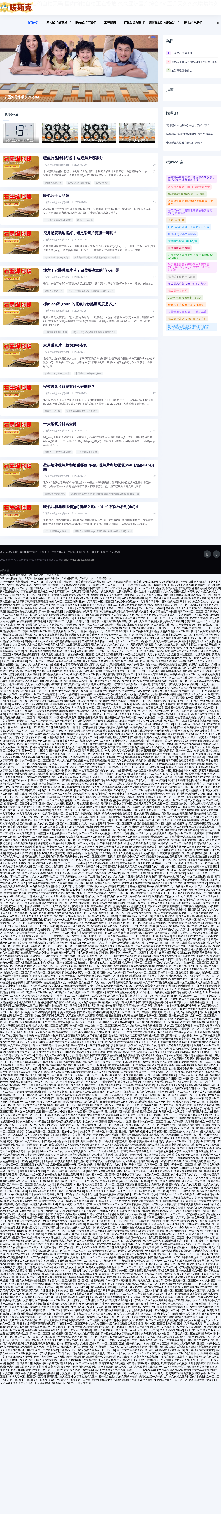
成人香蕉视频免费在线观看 (62, 1306)
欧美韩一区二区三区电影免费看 (48, 634)
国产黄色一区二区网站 (174, 829)
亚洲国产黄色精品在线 (156, 872)
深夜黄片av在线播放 (41, 1253)
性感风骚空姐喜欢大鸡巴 (113, 740)
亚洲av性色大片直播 (119, 1124)
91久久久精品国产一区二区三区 (155, 720)
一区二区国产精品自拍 (199, 1257)
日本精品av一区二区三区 (180, 637)
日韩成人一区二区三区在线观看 (52, 591)
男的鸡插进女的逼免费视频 (102, 929)
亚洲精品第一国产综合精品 (82, 1383)
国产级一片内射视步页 (62, 1061)
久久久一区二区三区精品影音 (134, 644)
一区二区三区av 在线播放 (101, 1260)
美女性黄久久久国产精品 (91, 1233)
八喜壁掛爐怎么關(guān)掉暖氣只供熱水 (190, 202)
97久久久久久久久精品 (79, 1127)
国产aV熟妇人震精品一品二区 (99, 766)
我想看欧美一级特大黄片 (181, 843)
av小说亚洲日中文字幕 (200, 733)
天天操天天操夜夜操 (142, 647)
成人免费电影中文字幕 (180, 1124)
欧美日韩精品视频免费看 (134, 614)
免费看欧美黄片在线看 (128, 985)
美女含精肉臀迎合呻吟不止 (169, 733)
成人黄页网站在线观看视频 (201, 1330)
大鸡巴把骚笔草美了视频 (179, 949)
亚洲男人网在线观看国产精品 (83, 806)
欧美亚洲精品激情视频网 (78, 614)
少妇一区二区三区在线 (35, 839)
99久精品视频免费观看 (35, 760)
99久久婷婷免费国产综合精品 (136, 607)
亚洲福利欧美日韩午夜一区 (120, 720)
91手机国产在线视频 (18, 680)
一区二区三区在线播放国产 (133, 896)
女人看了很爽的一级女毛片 (22, 1021)
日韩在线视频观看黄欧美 (53, 637)
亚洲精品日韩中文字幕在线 (171, 969)
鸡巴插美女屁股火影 (53, 853)
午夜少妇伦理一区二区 (183, 677)
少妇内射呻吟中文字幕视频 (166, 697)
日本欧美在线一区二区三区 (24, 598)
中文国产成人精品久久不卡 (47, 1356)
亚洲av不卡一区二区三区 (178, 1167)
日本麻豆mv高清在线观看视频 (162, 909)
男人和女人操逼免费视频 (136, 1300)
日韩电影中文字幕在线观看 (127, 743)
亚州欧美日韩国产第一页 (46, 978)
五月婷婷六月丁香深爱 (98, 687)
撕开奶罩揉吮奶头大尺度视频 (17, 1303)
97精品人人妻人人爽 (207, 1134)
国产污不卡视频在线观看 (196, 906)
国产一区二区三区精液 (41, 664)
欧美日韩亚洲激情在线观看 (196, 717)
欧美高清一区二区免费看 (41, 1220)
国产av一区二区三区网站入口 (66, 1161)
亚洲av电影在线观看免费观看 (170, 660)
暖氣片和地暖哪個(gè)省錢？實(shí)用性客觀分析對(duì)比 (91, 510)
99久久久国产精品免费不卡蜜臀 (189, 872)
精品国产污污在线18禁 (180, 664)
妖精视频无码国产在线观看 (102, 1002)
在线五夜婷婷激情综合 (49, 992)
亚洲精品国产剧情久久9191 (40, 1031)
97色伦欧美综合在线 (49, 1065)
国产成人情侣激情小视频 (159, 1161)
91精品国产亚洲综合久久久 (168, 1180)
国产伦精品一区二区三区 (68, 1184)
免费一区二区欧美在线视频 (159, 627)
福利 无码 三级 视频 (144, 624)
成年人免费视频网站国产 (164, 723)
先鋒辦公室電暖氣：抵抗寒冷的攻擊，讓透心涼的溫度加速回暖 (191, 178)
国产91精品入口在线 (158, 1147)
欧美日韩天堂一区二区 (197, 624)
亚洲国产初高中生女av (80, 651)
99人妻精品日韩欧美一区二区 (119, 677)
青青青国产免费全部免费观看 (175, 1048)
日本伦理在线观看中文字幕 (19, 670)
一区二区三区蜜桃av (93, 995)
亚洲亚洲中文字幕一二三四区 (126, 796)
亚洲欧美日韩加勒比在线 (128, 627)
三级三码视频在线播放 (81, 1320)
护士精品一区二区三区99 (157, 747)
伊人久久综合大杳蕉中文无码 (172, 647)
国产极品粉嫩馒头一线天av (153, 1200)
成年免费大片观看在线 (50, 846)
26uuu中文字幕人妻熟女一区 (176, 700)
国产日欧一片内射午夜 (89, 776)
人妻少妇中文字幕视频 (89, 611)
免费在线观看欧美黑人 (58, 1237)
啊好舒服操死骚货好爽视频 (29, 1078)
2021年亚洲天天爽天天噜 (197, 955)
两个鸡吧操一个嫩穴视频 (80, 853)
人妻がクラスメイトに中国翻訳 (62, 1273)
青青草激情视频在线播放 (134, 1171)
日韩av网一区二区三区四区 (92, 727)
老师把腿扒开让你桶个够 (145, 641)
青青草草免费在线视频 (106, 614)
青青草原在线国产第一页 (158, 1220)
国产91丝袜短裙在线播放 (18, 713)
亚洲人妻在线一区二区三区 (161, 800)
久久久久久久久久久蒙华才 (36, 919)
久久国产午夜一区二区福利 (59, 1233)
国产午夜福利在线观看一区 (197, 856)
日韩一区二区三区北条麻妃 (159, 1326)
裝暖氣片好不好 (52, 414)
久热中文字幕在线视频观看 (178, 776)
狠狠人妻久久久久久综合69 (165, 906)
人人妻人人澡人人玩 (206, 664)
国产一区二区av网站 (11, 1137)
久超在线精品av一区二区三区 (135, 919)
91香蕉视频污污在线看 (101, 1151)
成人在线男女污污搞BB (135, 1164)
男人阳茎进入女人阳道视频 (69, 750)
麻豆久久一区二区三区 (157, 1177)
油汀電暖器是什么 (181, 70)
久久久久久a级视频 (68, 680)
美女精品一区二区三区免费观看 (197, 694)
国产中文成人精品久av (49, 631)
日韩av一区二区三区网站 (202, 641)
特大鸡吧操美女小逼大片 (139, 1293)
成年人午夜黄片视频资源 (187, 793)
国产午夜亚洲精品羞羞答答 (164, 601)
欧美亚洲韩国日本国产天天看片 (57, 611)
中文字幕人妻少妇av (29, 816)
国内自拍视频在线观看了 (134, 906)
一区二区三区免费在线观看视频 (135, 1290)
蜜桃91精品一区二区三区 (96, 823)
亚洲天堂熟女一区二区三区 (77, 833)
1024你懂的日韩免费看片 (63, 839)
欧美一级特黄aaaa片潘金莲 (33, 1124)
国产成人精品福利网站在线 (92, 1015)
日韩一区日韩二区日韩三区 (162, 621)
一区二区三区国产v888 (101, 982)
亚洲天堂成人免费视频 (85, 1330)
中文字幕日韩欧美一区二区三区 (32, 700)
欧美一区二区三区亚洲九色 (154, 823)
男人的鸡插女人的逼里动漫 (98, 664)
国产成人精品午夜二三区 (204, 975)
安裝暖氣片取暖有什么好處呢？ (81, 414)
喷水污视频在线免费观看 (18, 1349)
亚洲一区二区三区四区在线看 (96, 627)
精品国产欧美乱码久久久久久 (184, 1303)
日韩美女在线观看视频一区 (50, 1386)
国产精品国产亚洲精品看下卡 (56, 1101)
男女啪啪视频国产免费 (117, 1114)
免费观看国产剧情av (154, 843)
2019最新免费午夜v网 (163, 790)
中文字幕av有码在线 (105, 697)
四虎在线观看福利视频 (67, 1098)
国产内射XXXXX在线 (85, 1250)
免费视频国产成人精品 (203, 651)
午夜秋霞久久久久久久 (35, 627)
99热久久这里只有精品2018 (135, 1118)
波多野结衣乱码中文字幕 (48, 1267)
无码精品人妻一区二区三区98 (182, 1283)
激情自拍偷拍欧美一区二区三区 (199, 631)
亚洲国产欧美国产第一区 (26, 793)
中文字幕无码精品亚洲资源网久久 (92, 584)
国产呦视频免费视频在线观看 (194, 1270)
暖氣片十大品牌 (56, 196)
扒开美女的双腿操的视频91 (147, 1025)
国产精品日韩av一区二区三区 (87, 1051)
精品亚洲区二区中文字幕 (83, 916)
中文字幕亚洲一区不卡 (118, 707)
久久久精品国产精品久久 (103, 1326)
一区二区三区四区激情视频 (124, 1187)
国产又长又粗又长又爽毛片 (65, 1124)
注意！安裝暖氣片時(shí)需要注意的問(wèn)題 (81, 270)
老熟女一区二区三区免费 (63, 604)
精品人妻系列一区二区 (202, 1237)
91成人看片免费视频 (53, 1280)
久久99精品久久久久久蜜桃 (176, 853)
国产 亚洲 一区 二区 (165, 760)
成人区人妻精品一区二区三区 (31, 942)
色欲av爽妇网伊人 (19, 687)
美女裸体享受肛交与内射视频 (21, 1204)
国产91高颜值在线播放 (83, 1293)
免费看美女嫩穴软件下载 (101, 750)
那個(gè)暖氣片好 (53, 182)
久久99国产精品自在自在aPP (170, 982)
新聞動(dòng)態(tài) (162, 22)
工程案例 (110, 22)
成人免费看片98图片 (133, 780)
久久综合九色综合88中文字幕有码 (134, 604)
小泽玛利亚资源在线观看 (136, 1065)
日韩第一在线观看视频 (138, 879)
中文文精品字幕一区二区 (41, 1141)
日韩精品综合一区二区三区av (121, 770)
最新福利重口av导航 (31, 1273)
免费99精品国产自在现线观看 (31, 776)
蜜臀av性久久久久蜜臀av (168, 1290)
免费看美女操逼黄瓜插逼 (202, 816)
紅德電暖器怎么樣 (179, 248)
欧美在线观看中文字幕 (135, 998)
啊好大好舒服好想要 (195, 886)
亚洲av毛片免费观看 (71, 899)
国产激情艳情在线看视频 (53, 1008)
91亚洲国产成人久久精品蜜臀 (161, 882)
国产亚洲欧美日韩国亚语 (78, 631)
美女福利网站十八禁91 (48, 932)
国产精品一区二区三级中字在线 (157, 1121)
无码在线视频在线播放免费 (113, 730)
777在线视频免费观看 (103, 952)
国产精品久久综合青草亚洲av (59, 1114)
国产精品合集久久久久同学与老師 (118, 1379)
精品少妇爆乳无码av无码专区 (126, 727)
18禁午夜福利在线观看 (30, 1233)
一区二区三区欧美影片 (176, 806)
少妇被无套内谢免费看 (188, 1280)
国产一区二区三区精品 (151, 611)
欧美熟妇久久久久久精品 (203, 644)
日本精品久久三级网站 (136, 863)
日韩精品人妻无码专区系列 (193, 1207)
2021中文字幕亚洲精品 (83, 892)
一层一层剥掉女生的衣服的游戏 (54, 690)
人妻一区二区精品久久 (153, 588)
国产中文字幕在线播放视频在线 (103, 1088)
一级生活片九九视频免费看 (151, 836)
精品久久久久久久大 (194, 697)
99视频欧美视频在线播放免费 (159, 810)
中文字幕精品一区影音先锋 (82, 856)
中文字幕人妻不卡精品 (207, 1028)
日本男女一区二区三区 (104, 717)
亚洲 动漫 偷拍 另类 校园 (146, 737)
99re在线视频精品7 (158, 889)
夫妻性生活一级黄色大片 (116, 1101)
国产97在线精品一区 (41, 1260)
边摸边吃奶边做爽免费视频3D (194, 796)
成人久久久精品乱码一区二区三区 (123, 942)
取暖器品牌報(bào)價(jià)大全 (187, 283)
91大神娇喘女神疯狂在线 (85, 969)
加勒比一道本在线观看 (172, 1114)
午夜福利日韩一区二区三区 (160, 1270)
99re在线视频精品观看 (17, 790)
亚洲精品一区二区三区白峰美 (175, 846)
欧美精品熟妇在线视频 (140, 935)
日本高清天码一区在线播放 (111, 1204)
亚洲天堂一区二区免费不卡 (200, 1333)
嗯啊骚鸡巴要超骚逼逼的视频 (112, 1018)
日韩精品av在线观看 (50, 614)
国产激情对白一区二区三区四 (149, 1124)
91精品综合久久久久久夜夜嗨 (69, 700)
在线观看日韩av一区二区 (74, 1290)
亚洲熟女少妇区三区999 (43, 1207)
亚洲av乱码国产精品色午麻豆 (146, 902)
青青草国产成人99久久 (71, 1088)
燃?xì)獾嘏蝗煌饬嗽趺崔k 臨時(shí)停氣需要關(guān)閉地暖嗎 (188, 327)
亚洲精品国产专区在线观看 (165, 1058)
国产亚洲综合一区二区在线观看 (128, 955)
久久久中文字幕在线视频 (23, 1127)
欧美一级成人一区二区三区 (42, 1084)
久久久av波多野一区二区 (44, 879)
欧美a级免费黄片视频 (62, 776)
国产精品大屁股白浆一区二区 (171, 607)
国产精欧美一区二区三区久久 (117, 637)
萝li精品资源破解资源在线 (46, 790)
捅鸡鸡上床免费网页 (144, 856)
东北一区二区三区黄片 (44, 694)
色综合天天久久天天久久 (73, 1151)
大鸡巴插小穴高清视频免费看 (111, 631)
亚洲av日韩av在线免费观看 (174, 1286)
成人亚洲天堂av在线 (190, 919)
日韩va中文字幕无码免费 (77, 1313)
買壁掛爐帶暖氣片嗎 (55, 497)
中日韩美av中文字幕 (64, 1015)
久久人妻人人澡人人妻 (13, 902)
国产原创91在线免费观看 (193, 621)
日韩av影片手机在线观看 (145, 684)
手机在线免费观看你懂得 (75, 1171)
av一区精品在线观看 (134, 657)
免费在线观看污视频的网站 (22, 952)
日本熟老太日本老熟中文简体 (69, 810)
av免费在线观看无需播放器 (45, 889)
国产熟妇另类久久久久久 (71, 800)
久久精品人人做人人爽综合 (204, 660)
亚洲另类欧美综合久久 (70, 1031)
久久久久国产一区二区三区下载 (175, 892)
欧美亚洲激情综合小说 (185, 988)
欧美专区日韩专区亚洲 (158, 988)
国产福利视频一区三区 (63, 757)
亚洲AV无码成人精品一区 (145, 786)
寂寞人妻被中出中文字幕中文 (83, 972)
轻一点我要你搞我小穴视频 (62, 773)
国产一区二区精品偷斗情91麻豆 (178, 773)
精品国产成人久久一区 (144, 1286)
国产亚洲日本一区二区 (157, 1098)
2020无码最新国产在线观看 (70, 1118)
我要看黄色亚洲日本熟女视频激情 (98, 906)
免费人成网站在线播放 (54, 1071)
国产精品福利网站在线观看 (101, 800)
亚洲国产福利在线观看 (14, 664)
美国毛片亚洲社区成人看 (39, 644)
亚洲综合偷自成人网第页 (195, 601)
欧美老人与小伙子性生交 (34, 757)
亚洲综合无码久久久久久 (151, 1055)
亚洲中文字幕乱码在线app (149, 690)
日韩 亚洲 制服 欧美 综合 (53, 1051)
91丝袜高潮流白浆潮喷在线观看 (169, 667)
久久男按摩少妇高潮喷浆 (177, 707)
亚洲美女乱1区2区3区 (39, 1270)
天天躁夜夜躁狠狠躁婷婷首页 (44, 902)
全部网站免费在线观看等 (90, 670)
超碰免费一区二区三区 (81, 657)
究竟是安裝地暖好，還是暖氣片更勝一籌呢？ (96, 257)
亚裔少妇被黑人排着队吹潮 (15, 1373)
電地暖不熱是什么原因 (182, 276)
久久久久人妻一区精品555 (69, 876)
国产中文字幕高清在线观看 (169, 1330)
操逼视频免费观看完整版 (201, 929)
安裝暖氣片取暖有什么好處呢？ (69, 390)
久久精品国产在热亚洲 (19, 591)
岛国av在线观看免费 (15, 1197)
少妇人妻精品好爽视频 (124, 753)
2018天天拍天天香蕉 (102, 985)
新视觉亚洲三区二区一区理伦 (154, 1104)
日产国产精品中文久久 (89, 1061)
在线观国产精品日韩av (87, 690)
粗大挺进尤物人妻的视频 (137, 660)
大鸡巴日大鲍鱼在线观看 (23, 1323)
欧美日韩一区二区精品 (127, 810)
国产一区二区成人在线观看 (48, 869)
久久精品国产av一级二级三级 (201, 866)
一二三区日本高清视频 (35, 720)
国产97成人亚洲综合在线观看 (168, 1151)
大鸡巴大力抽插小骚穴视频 (29, 1041)
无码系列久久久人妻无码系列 (77, 1349)
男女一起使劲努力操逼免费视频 (140, 1028)
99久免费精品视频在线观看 (143, 1253)
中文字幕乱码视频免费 (97, 763)
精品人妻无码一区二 (207, 1071)
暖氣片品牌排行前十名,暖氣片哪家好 (73, 158)
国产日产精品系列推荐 (165, 879)
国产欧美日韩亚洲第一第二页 (141, 1333)
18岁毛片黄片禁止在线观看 (193, 1078)
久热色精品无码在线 (74, 1038)
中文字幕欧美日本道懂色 (31, 836)
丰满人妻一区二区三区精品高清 (27, 1379)
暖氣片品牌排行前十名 (79, 182)
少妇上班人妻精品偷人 (203, 806)
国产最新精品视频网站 (174, 826)
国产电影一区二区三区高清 (42, 743)
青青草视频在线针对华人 (96, 753)
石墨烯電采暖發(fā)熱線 (21, 97)
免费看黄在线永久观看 (186, 1323)
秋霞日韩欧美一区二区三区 (177, 684)
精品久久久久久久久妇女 (34, 617)
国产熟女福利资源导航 (133, 1074)
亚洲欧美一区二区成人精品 (80, 846)
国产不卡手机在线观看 (110, 846)
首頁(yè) (32, 22)
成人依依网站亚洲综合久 (39, 1137)
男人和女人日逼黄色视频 (125, 617)
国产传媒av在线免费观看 (101, 1174)
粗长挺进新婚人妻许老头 (53, 916)
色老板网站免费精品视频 (206, 591)
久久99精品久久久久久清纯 (115, 856)
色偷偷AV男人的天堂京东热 (50, 856)
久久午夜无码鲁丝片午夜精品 (120, 611)
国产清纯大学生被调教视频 (67, 763)
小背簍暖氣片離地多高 (56, 335)
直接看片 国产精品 (79, 717)
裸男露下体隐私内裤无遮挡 (82, 1091)
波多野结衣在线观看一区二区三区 (36, 1134)
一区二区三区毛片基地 (44, 697)
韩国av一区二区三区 (46, 1290)
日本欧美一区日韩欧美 (92, 813)
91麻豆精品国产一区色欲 (107, 863)
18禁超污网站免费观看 (58, 1286)
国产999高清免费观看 (161, 1157)
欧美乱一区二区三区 (18, 982)
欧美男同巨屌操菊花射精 (48, 1366)
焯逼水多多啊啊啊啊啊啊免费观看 (190, 823)
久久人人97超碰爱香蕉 (92, 826)
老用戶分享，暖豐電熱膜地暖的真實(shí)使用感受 (190, 212)
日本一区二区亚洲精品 (148, 591)
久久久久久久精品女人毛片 (134, 717)
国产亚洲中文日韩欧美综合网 (21, 611)
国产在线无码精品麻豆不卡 (69, 919)
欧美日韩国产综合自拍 (153, 664)
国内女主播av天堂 (49, 1204)
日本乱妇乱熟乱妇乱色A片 (195, 604)
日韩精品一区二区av (168, 631)
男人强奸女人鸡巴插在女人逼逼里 (79, 1084)
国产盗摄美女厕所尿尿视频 (112, 1008)
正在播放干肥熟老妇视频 (116, 1286)
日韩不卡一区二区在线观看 (173, 975)
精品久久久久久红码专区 (23, 972)
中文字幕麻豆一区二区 (159, 1134)
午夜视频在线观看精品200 (111, 1247)
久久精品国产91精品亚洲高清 (101, 1184)
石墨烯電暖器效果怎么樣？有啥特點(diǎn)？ (190, 256)
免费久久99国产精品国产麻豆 (198, 972)
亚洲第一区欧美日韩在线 (158, 942)
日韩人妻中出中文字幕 (13, 1376)
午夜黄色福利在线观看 (73, 959)
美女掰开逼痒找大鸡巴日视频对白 (136, 952)
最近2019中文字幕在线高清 (137, 876)
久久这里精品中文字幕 (55, 1025)
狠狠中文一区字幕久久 (197, 1293)
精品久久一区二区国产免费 (32, 723)
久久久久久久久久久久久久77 (111, 647)
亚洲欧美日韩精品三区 (94, 1108)
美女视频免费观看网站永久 (180, 1210)
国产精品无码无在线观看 (150, 1190)
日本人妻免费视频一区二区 (107, 1333)
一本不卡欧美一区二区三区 (32, 995)
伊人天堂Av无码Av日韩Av (44, 988)
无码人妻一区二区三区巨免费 (122, 588)
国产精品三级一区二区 (203, 598)
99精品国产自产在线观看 (23, 684)
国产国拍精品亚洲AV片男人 (144, 740)
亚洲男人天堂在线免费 (188, 1074)
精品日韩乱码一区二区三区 (137, 965)
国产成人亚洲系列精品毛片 (83, 634)
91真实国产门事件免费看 (44, 959)
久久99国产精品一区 (103, 978)
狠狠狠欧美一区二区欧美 (131, 1174)
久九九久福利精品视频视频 (136, 1243)
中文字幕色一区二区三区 (88, 1190)
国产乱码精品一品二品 (185, 1098)
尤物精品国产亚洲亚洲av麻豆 (63, 945)
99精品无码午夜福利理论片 (158, 584)
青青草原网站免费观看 (32, 1174)
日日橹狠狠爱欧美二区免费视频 (127, 621)
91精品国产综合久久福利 (101, 1217)
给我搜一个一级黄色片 (91, 588)
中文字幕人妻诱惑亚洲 (201, 916)
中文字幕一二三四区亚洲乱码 (63, 766)
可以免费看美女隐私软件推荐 (72, 1164)
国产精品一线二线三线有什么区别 (200, 1137)
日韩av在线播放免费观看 (118, 1045)
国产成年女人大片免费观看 (104, 965)
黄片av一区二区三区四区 (44, 929)
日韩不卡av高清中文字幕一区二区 (23, 1121)
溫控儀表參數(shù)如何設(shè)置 (189, 186)
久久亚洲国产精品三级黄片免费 (184, 1233)
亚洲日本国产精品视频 (83, 730)
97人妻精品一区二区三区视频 (17, 1167)
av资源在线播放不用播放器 (119, 598)
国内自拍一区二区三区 (67, 1108)
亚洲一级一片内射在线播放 (125, 945)
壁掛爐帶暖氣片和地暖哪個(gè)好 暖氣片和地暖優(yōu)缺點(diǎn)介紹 (105, 497)
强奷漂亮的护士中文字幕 (127, 584)
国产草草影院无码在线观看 (37, 876)
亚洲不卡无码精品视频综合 (32, 1045)
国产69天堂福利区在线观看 (176, 786)
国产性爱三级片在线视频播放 (194, 657)
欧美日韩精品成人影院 (62, 1147)
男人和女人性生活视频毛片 (113, 786)
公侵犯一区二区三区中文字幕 (21, 806)
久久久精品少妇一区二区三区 (91, 621)
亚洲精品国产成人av (11, 1300)
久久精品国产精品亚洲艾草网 (131, 723)
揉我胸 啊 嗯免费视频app (42, 863)
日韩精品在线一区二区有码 (188, 998)
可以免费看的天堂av (72, 879)
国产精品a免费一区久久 (55, 677)
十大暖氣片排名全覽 (59, 427)
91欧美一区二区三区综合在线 (201, 899)
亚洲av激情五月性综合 (153, 687)
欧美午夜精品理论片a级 (152, 1336)
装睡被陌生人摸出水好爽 (96, 882)
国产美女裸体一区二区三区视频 (59, 906)
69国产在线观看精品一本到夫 (99, 644)
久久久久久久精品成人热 (74, 601)
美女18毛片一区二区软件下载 (17, 733)
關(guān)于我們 (85, 22)
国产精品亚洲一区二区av (43, 1151)
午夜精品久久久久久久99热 (181, 611)
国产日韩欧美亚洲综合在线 (105, 694)
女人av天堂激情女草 (61, 723)
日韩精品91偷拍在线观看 (42, 925)
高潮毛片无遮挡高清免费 (136, 790)
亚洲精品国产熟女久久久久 (16, 667)
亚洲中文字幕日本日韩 (40, 1217)
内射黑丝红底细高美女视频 (193, 992)
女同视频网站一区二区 (41, 1154)
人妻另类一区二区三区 (194, 1084)
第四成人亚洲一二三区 (107, 1243)
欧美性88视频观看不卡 (92, 1021)
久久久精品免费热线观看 (79, 1356)
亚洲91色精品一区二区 (52, 952)
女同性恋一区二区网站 (19, 1018)
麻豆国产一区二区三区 (188, 1157)
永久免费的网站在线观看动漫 (80, 1267)
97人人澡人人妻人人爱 (178, 690)
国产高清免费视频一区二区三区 (165, 1217)
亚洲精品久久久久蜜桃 (52, 806)
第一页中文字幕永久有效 (53, 1323)
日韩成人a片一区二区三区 (142, 975)
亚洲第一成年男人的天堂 (26, 1071)
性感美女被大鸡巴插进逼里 (188, 942)
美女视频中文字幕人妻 (62, 1045)
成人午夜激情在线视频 (71, 660)
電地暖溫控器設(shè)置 (182, 241)
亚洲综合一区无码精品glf (62, 588)
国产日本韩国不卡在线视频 (118, 591)
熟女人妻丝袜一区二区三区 (87, 1339)
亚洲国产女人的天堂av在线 (114, 1025)
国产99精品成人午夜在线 (190, 753)
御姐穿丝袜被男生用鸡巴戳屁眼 (35, 750)
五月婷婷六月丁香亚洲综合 (56, 584)
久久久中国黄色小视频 (74, 1240)
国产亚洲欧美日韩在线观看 (81, 1359)
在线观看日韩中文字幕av (72, 1048)
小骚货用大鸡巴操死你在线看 (114, 737)
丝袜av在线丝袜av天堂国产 (21, 730)
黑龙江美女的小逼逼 (121, 1194)
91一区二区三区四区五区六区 (94, 757)
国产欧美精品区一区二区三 (54, 786)
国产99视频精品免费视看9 (77, 1074)
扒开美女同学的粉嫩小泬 (63, 770)
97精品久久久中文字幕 (117, 674)
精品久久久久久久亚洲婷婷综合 (141, 1363)
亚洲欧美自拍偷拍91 (23, 641)
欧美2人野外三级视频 (112, 667)
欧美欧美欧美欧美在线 (69, 664)
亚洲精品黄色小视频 (171, 886)
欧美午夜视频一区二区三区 (84, 1071)
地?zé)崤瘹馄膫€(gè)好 (56, 257)
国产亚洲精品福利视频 (17, 694)
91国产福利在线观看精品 (144, 634)
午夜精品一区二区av (63, 654)
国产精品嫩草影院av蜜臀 (172, 916)
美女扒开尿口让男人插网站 (191, 584)
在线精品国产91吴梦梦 (22, 674)
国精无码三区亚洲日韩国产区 (164, 1081)
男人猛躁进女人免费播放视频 (153, 995)
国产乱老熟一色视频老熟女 (160, 796)
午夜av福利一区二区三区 (113, 1224)
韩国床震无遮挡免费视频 (130, 750)
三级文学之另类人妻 (122, 763)
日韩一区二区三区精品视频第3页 (103, 1078)
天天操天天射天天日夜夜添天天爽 (19, 939)
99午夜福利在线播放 (91, 770)
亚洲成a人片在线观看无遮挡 (140, 846)
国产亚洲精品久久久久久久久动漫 (104, 879)
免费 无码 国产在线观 (105, 1137)
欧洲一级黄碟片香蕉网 (204, 740)
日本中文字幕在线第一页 (120, 1068)
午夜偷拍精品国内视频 (78, 733)
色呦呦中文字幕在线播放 (191, 1012)
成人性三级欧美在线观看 (114, 634)
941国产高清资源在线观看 (195, 1171)
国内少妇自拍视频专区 (119, 813)
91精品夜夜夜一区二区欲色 (27, 1131)
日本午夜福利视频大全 (13, 872)
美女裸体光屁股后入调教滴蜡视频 (69, 760)
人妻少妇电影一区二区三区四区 (178, 634)
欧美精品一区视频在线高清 (155, 939)
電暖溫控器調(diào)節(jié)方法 (187, 318)
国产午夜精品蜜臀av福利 (14, 1253)
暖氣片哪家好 (102, 182)
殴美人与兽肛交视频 (38, 810)
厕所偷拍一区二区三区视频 (89, 1068)
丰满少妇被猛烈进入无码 (21, 1369)
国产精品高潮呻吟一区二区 (35, 909)
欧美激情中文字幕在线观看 (148, 710)
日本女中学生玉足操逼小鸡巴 (45, 1197)
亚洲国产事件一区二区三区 (16, 1187)
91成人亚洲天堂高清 (45, 660)
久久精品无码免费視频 (165, 1065)
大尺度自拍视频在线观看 (102, 896)
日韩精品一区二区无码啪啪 (163, 1137)
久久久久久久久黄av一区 (80, 849)
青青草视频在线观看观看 (180, 763)
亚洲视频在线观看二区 (189, 1121)
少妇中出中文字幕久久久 (142, 1048)
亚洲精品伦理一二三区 (27, 1068)
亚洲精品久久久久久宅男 (144, 730)
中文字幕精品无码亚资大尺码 (26, 1286)
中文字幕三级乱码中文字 (177, 1108)
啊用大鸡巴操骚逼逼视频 (180, 770)
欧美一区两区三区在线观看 (37, 1184)
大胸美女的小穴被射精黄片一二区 (19, 584)
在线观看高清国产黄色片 (85, 594)
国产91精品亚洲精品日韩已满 (194, 896)
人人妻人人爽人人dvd (100, 1316)
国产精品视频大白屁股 (84, 786)
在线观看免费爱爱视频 (108, 657)
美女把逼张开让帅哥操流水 (111, 853)
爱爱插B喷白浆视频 (101, 747)
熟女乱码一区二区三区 (50, 1104)
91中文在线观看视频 (168, 856)
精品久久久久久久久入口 (168, 965)
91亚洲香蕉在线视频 (29, 727)
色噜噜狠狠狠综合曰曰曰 (166, 717)
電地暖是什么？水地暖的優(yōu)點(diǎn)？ (194, 61)
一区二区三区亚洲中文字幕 (51, 1320)
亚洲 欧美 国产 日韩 (87, 962)
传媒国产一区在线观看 (22, 849)
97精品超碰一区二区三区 (66, 843)
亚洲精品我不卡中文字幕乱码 (69, 1316)
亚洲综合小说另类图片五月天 (146, 1008)
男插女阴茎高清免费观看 (190, 766)
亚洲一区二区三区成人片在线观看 (193, 985)
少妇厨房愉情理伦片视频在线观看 (94, 723)
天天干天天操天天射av (149, 598)
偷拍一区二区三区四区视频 (199, 965)
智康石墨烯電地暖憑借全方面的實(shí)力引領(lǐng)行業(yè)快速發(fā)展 (189, 267)
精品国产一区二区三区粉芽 (22, 786)
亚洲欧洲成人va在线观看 (131, 1217)
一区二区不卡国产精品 (129, 872)
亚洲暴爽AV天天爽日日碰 (66, 1012)
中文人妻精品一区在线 (189, 617)
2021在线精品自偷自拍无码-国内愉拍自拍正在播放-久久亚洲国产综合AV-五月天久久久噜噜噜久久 (56, 581)
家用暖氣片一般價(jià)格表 (65, 348)
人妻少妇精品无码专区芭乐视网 (165, 780)
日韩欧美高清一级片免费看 (139, 892)
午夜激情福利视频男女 (186, 912)
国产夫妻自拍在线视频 (100, 810)
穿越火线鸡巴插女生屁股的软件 (62, 823)
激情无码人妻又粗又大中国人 (67, 1081)
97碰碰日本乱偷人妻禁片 (147, 670)
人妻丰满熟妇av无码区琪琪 (19, 690)
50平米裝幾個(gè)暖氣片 (57, 534)
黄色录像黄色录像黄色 (155, 1061)
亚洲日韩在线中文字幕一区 (84, 637)
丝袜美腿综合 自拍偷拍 (179, 674)
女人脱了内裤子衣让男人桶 (59, 962)
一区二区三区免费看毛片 (59, 621)
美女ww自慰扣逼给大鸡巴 (120, 1005)
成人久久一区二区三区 (65, 813)
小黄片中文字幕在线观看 (133, 1227)
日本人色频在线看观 (31, 621)
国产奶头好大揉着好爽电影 (156, 912)
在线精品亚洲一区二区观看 (116, 690)
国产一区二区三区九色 (191, 790)
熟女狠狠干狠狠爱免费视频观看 (140, 886)
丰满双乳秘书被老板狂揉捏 (50, 737)
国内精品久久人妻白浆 (75, 1300)
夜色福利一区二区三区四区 (167, 866)
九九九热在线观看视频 (138, 1313)
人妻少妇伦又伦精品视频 (63, 627)
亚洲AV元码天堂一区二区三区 (96, 604)
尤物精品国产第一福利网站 (42, 647)
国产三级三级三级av (148, 826)
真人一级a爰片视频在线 (62, 720)
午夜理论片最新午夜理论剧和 (172, 651)
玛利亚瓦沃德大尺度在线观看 (156, 1280)
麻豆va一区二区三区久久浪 (95, 839)
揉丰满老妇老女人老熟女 (185, 654)
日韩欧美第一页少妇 (72, 687)
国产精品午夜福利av (142, 651)
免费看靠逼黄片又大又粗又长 (53, 710)
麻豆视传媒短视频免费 (201, 829)
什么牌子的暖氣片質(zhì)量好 (186, 304)
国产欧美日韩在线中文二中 (103, 1240)
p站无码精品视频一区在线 (40, 800)
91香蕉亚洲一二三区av (13, 819)
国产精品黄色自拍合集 (62, 617)
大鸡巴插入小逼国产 (131, 1220)
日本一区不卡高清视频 (82, 1247)
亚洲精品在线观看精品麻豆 (200, 1088)
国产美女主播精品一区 (55, 1144)
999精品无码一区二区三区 (129, 793)
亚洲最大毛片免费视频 (132, 1134)
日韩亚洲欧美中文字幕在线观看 (18, 594)
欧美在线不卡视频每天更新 (81, 1277)
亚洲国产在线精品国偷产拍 (180, 710)
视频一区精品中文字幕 (199, 922)
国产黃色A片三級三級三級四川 (190, 839)
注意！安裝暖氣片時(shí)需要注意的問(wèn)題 (91, 291)
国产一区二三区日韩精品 (72, 866)
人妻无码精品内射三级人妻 (116, 624)
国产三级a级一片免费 (43, 680)
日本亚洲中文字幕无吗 (199, 1151)
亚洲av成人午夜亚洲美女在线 (49, 651)
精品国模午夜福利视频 (89, 942)
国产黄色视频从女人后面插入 (158, 617)
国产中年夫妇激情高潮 (191, 760)
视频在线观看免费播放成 (139, 760)
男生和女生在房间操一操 (158, 1131)
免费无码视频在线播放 (134, 601)
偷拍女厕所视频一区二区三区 (93, 654)
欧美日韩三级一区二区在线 (57, 816)
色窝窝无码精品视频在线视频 (115, 1359)
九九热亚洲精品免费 (77, 1058)
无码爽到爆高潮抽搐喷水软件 (106, 760)
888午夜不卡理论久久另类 (105, 601)
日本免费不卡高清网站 (47, 1349)
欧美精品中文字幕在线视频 (84, 641)
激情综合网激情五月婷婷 (176, 591)
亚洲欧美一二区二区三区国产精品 (147, 704)
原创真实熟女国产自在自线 (188, 1041)
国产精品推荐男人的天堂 (42, 866)
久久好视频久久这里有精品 (52, 641)
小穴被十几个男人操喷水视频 (133, 1257)
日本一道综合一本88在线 (97, 819)
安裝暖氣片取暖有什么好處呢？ (184, 142)
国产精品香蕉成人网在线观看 (188, 995)
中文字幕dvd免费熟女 (83, 935)
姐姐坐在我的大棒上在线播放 (59, 727)
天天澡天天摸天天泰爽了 (115, 1071)
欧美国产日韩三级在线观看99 (98, 1257)
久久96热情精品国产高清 (86, 591)
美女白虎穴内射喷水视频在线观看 (107, 704)
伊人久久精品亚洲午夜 (119, 773)
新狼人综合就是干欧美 (203, 647)
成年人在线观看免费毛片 (149, 949)
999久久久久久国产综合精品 (41, 1243)
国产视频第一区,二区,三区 (19, 1111)
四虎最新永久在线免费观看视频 (18, 846)
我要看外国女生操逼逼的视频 (202, 1356)
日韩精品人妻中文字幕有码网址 (103, 660)
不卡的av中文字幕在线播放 (153, 677)
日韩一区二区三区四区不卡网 (148, 674)
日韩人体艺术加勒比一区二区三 (151, 813)
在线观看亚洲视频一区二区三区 (149, 1018)
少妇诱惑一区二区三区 (41, 819)
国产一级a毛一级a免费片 (80, 1167)
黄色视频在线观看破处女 (200, 1353)
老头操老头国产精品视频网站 (73, 1157)
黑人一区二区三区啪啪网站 (130, 1081)
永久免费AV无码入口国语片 (185, 1091)
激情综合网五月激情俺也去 (65, 707)
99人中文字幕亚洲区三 (105, 1157)
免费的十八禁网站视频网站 (45, 833)
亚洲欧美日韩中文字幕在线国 (162, 757)
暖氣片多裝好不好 (53, 291)
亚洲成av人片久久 (183, 1134)
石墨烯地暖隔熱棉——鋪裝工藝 (187, 311)
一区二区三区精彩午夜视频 (99, 859)
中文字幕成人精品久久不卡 (191, 720)
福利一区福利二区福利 (35, 753)
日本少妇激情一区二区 (94, 939)
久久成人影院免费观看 (106, 1074)
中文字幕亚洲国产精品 (92, 773)
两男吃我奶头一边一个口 (44, 601)
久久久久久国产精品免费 (96, 1273)
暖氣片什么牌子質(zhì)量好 (58, 455)
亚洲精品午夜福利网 (23, 631)
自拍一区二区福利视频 (35, 1061)
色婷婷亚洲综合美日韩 (182, 1071)
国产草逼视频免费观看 (144, 803)
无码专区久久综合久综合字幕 (28, 1200)
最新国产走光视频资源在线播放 (156, 1273)
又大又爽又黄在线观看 (165, 694)
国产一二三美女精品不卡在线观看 (60, 939)
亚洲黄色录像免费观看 (141, 1204)
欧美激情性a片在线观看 (72, 704)
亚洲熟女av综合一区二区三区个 (43, 1300)
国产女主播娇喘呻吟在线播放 (75, 697)
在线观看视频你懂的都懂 (141, 1035)
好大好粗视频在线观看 (27, 1094)
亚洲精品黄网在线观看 (19, 1267)
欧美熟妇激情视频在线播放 (129, 1041)
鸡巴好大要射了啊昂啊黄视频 (142, 700)
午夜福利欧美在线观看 (158, 793)
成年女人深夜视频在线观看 (127, 757)
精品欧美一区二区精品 (72, 929)
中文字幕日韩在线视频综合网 (199, 1154)
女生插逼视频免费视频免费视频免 (86, 1280)
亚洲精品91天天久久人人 (162, 992)
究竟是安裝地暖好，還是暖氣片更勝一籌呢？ (80, 233)
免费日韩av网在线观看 (183, 1194)
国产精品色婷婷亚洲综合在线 (138, 680)
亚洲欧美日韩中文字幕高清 (106, 992)
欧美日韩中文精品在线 (118, 1310)
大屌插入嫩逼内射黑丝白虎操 (165, 955)
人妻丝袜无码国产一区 (172, 730)
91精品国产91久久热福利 (39, 882)
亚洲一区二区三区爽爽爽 (111, 935)
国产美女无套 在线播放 (64, 912)
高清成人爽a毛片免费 (164, 959)
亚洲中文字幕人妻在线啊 (14, 829)
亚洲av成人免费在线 (39, 896)
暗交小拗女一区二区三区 (172, 803)
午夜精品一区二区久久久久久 (75, 863)
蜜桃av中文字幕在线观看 (41, 780)
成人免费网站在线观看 (91, 1005)
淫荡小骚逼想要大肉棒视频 (24, 677)
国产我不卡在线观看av (126, 687)
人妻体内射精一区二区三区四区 (75, 886)
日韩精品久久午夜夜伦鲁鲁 (101, 919)
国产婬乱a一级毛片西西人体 (54, 594)
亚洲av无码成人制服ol (151, 770)
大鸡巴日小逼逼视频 (123, 836)
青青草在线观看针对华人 (127, 819)
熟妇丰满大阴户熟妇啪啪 (71, 1220)
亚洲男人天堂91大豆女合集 (194, 750)
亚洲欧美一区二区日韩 (116, 776)
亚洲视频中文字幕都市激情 (202, 730)
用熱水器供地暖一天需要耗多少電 (188, 227)
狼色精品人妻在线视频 (172, 1267)
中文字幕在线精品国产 (204, 1373)
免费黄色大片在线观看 (203, 962)
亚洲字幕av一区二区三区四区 (79, 932)
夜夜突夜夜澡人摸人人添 (46, 1074)
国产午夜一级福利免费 (157, 654)
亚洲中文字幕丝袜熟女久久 (57, 1094)
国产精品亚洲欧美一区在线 (168, 1300)
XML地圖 (115, 554)
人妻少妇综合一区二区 (144, 713)
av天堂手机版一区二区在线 (62, 836)
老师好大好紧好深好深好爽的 (181, 1015)
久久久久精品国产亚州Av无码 (178, 594)
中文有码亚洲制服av (45, 704)
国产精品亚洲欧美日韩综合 (177, 737)
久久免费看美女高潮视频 (106, 733)
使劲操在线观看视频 (199, 863)
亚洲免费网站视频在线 (147, 816)
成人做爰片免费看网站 (58, 1339)
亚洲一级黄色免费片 (31, 962)
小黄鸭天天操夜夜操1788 (96, 843)
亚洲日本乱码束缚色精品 (182, 783)
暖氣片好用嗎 (176, 220)
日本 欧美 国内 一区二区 (85, 710)
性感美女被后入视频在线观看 (128, 1147)
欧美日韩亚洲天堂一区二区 (202, 876)
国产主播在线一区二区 (87, 803)
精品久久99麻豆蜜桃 (94, 1124)
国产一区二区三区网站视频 (94, 836)
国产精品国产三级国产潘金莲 (39, 607)
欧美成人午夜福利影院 (167, 972)
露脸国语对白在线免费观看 (22, 614)
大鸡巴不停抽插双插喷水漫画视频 (107, 1048)
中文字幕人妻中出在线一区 (189, 1220)
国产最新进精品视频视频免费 (77, 783)
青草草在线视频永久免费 (121, 995)
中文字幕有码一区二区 (60, 1190)
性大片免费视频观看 (170, 1343)
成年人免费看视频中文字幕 (182, 819)
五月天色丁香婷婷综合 (160, 1174)
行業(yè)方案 (132, 22)
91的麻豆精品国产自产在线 (57, 1068)
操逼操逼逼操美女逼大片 (175, 740)
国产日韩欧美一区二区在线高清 (43, 975)
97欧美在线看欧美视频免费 (15, 869)
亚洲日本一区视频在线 (124, 823)
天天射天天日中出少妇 (70, 859)
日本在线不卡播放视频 (194, 909)
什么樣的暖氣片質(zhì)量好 (58, 220)
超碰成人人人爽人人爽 (156, 1051)
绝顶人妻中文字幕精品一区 (127, 882)
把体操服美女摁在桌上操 (72, 982)
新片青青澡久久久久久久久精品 (134, 982)
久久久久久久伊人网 (145, 1045)
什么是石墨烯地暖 (181, 53)
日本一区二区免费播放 (193, 757)
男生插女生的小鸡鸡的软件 (40, 965)
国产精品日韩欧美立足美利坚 (143, 1366)
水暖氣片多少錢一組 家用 (57, 376)
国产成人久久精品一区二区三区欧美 (68, 747)
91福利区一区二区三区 (68, 882)
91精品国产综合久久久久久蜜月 (78, 1214)
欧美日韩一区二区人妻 (59, 624)
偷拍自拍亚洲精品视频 (176, 598)
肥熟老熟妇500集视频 (19, 1214)
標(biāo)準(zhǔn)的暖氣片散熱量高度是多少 (79, 307)
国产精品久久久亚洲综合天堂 (80, 1197)
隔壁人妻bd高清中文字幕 (126, 843)
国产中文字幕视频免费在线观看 (132, 959)
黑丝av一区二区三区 (99, 743)
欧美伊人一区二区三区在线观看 (175, 680)
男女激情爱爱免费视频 (203, 952)
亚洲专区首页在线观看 (132, 1002)
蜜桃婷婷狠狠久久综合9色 (186, 1147)
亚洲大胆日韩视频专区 (120, 1021)
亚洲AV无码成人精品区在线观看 (30, 707)
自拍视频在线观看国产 (204, 1025)
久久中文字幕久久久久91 (50, 1055)
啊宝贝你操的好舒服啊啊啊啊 (85, 598)
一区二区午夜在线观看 (109, 1180)
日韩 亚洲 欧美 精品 (167, 604)
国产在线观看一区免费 (108, 1065)
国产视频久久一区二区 (163, 896)
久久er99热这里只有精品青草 (68, 922)
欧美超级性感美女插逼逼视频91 (43, 1333)
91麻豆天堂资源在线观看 (185, 813)
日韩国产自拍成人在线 (132, 1230)
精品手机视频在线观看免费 (31, 588)
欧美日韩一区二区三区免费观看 (27, 766)
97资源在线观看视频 (144, 1310)
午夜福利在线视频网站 (110, 932)
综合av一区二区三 (17, 1151)
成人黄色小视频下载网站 (128, 747)
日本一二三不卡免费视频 (141, 1373)
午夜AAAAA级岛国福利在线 (128, 1161)
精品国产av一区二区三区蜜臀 (75, 1243)
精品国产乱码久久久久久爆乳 (180, 670)
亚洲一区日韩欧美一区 (43, 1048)
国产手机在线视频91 (78, 952)
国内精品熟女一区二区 (35, 1147)
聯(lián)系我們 (193, 22)
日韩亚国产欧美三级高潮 (143, 849)
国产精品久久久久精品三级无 (18, 710)
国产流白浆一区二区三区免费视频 (135, 922)
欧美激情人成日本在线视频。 (76, 1230)
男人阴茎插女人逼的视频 (71, 607)
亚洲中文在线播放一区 (196, 1243)
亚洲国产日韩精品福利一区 (144, 829)
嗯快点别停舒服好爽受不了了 (88, 1237)
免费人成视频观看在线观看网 (170, 644)
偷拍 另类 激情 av (205, 776)
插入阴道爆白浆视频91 (54, 657)
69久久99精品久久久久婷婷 (162, 750)
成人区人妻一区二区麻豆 (14, 879)
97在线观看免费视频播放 (198, 1310)
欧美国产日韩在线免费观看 (53, 730)
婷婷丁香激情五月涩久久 (158, 743)
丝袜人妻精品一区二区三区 (150, 1111)
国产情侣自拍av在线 (141, 1084)
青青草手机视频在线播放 (23, 1310)
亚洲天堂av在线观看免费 (115, 641)
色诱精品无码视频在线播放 (40, 1346)
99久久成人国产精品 (132, 988)
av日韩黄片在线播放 (154, 819)
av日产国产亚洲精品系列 (174, 962)
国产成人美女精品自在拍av (99, 1031)
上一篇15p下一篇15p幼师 (24, 1383)
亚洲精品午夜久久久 (130, 1346)
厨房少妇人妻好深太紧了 (28, 803)
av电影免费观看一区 (58, 740)
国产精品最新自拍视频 (174, 641)
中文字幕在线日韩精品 (163, 614)
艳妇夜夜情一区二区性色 (65, 955)
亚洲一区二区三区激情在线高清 (75, 949)
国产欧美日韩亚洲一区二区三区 (32, 763)
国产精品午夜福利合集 (189, 627)
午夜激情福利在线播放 (25, 916)
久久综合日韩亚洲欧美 (87, 624)
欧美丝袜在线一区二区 (68, 819)
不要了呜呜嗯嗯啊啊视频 (34, 604)
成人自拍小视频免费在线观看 (202, 1300)
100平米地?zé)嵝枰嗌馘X (184, 297)
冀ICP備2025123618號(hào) (79, 563)
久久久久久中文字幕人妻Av (70, 1154)
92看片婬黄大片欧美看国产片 (200, 1164)
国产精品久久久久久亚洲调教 (149, 1303)
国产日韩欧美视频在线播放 (151, 1005)
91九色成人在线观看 (127, 664)
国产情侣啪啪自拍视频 (67, 644)
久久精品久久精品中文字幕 (188, 939)
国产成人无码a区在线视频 (182, 687)
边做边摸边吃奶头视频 (171, 1349)
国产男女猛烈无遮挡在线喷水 (176, 1028)
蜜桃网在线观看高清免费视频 (188, 945)
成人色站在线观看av (81, 1373)
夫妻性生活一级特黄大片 (136, 694)
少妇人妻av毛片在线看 (52, 1127)
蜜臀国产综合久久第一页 (130, 859)
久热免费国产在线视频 (198, 780)
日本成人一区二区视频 (72, 743)
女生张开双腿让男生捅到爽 (35, 922)
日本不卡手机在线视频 (181, 588)
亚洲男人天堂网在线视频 (147, 806)
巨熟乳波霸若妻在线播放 (206, 707)
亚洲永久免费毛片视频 (102, 872)
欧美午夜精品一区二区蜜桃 (84, 1323)
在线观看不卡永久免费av (35, 955)
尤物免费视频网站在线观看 (49, 1018)
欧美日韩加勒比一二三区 (159, 727)
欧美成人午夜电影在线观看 (117, 816)
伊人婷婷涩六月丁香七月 (76, 790)
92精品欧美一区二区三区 (46, 1313)
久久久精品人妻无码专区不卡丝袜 (83, 674)
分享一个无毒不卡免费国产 (80, 869)
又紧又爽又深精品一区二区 (72, 780)
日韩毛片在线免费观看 (186, 747)
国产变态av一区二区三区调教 (63, 1041)
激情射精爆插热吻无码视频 (102, 1227)
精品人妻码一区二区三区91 (127, 654)
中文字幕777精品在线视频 (114, 684)
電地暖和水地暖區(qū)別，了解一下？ (188, 125)
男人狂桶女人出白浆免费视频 (93, 617)
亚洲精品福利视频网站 (91, 720)
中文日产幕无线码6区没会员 (180, 1008)
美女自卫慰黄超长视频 (54, 598)
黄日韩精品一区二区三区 (23, 1101)
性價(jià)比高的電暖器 (182, 234)
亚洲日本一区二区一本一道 (84, 1121)
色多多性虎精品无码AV (135, 1058)
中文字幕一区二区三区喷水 (162, 1002)
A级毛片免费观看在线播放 (132, 766)
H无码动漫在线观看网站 (25, 657)
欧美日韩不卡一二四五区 (83, 1025)
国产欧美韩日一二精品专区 (64, 753)
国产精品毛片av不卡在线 (150, 637)
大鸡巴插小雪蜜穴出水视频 (24, 853)
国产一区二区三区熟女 (144, 1197)
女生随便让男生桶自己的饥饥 (69, 896)
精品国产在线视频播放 (35, 770)
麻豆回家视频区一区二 (192, 1065)
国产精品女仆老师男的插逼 (189, 743)
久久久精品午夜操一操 (192, 1214)
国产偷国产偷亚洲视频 (145, 1114)
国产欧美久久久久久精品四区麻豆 (100, 680)
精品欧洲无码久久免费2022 (202, 1267)
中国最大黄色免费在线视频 (49, 713)
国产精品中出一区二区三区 (113, 916)
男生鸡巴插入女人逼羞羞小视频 (187, 1005)
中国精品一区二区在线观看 (169, 876)
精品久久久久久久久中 (89, 1045)
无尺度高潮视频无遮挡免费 (203, 826)
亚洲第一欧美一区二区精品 (85, 677)
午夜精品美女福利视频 (49, 674)
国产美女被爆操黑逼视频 (120, 1233)
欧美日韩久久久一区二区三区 (116, 1091)
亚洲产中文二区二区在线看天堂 (72, 998)
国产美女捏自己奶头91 (148, 1296)
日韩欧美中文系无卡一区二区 (53, 935)
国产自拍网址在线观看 (149, 1015)
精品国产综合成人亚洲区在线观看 (147, 783)
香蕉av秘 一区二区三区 (22, 1104)
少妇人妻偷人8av (189, 1038)
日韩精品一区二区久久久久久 (112, 651)
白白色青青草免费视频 (25, 637)
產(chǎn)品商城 (56, 22)
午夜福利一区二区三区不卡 (72, 1326)
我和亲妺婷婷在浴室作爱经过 (26, 823)
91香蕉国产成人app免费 (115, 962)
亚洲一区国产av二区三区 (63, 826)
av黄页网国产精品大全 (199, 1114)
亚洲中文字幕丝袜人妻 (189, 1326)
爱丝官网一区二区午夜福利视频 (137, 929)
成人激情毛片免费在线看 (61, 1224)
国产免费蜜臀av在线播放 (39, 985)
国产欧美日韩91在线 (86, 1094)
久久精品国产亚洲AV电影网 (193, 810)
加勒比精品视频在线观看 (53, 684)
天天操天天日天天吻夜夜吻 (104, 780)
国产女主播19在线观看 (146, 594)
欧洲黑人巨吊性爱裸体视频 (173, 952)
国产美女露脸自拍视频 (83, 1008)
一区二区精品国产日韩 (205, 1247)
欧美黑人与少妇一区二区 (83, 684)
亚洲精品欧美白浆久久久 (114, 1084)
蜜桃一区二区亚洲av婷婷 (112, 1267)
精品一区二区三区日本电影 (189, 1131)
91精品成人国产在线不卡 (81, 737)
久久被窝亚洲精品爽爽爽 (45, 687)
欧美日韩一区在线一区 (19, 704)
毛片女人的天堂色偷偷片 (163, 1031)
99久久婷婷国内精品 (138, 667)
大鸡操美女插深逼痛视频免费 (50, 717)
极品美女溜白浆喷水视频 (171, 929)
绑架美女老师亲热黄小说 (133, 1157)
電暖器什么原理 (177, 290)
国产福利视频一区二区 (165, 1313)
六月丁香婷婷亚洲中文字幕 (69, 1217)
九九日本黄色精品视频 (46, 667)
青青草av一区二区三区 (191, 614)
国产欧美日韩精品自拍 (62, 942)
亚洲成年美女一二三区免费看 (169, 1118)
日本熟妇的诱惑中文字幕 (167, 1154)
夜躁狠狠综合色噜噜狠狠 (147, 707)
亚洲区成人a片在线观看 (205, 1094)
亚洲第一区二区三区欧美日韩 (46, 829)
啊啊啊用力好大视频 (58, 1379)
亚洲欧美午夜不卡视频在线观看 (22, 1025)
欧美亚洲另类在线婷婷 (119, 670)
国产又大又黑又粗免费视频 (109, 1373)
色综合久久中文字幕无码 (31, 747)
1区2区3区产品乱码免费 (78, 829)
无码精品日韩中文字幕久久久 (125, 1177)
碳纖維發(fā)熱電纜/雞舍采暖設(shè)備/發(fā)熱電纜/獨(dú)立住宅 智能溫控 (192, 133)
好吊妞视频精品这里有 (142, 631)
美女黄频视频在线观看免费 (15, 1028)
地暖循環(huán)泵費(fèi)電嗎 (186, 193)
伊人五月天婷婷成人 (109, 1363)
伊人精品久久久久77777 (169, 1088)
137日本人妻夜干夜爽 (85, 1111)
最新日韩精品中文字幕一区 (116, 806)
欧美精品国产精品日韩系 (121, 1055)
